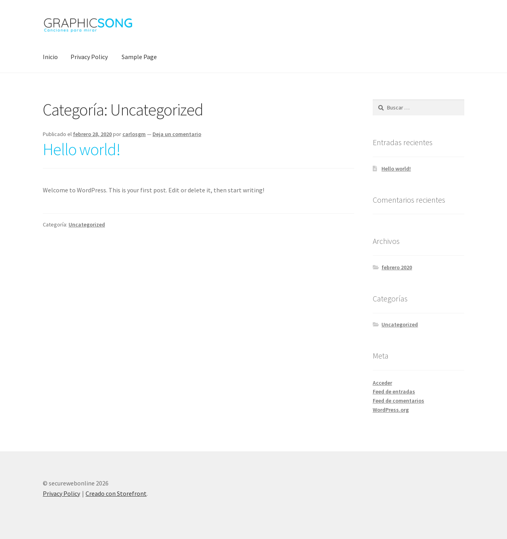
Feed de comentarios (398, 400)
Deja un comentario (176, 134)
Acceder (382, 382)
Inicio (50, 57)
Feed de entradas (394, 391)
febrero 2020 (396, 267)
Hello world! (81, 149)
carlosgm (134, 134)
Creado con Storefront (116, 493)
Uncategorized (87, 224)
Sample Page (139, 57)
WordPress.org (391, 409)
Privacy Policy (89, 57)
